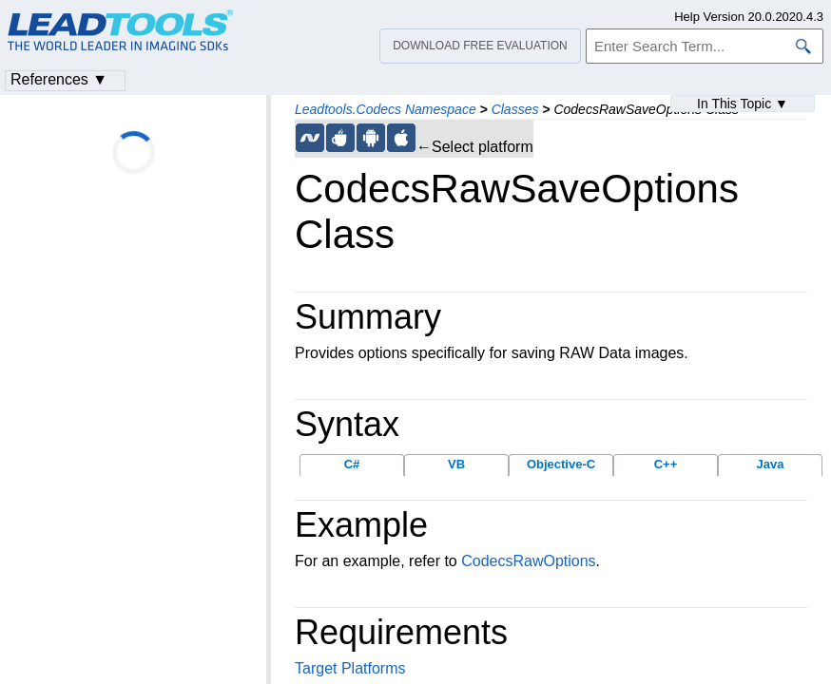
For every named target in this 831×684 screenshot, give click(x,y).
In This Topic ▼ (742, 103)
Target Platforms (350, 668)
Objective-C (561, 464)
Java (770, 464)
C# (352, 464)
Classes (515, 109)
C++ (666, 464)
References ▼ (58, 79)
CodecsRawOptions (528, 561)
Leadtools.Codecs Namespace (385, 109)
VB (456, 464)
